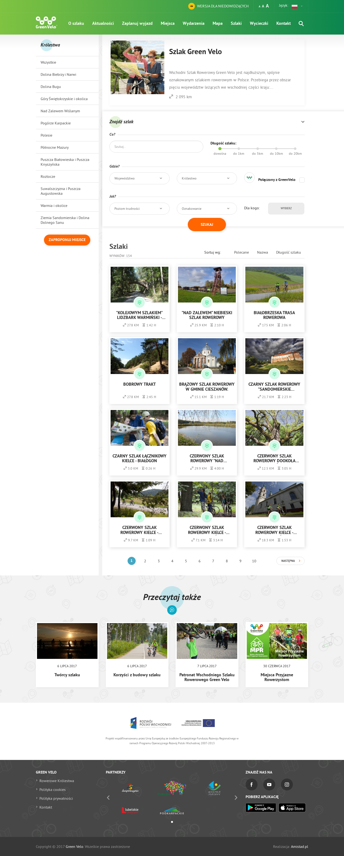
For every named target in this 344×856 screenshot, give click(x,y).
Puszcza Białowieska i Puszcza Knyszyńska (65, 162)
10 (254, 561)
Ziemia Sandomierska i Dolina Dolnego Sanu (65, 220)
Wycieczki (259, 23)
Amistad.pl (299, 846)
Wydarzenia (193, 23)
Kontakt (283, 23)
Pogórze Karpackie (56, 123)
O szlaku (76, 23)
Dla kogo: (252, 207)
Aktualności (103, 23)
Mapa (218, 23)
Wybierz (286, 208)
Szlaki (236, 23)
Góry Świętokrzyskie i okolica (64, 98)
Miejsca (168, 23)
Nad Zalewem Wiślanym (60, 110)
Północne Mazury (55, 147)
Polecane (241, 252)
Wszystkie (48, 62)
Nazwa (262, 252)
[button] (297, 6)
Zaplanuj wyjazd (137, 23)
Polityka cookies (52, 789)
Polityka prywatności (56, 798)
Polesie (46, 135)
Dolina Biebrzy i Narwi (58, 74)
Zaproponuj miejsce (67, 240)
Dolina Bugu (51, 86)
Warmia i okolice (54, 205)
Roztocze (48, 176)
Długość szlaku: (223, 143)
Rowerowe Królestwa (56, 780)
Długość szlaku (288, 252)
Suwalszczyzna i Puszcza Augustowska (61, 191)
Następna (288, 561)
